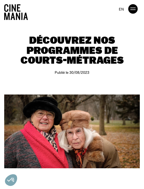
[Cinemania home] (18, 11)
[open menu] (133, 9)
